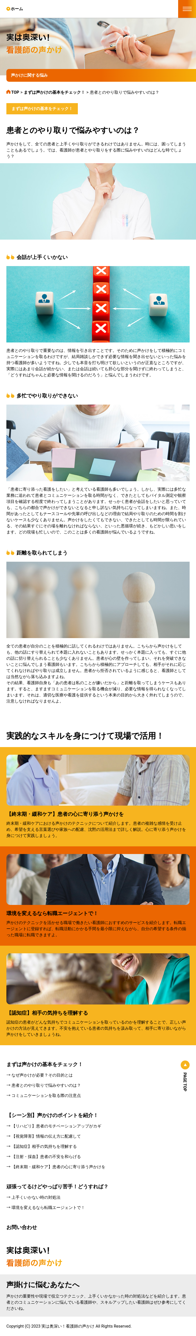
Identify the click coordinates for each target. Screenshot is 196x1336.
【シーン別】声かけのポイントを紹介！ (52, 1115)
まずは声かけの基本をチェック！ (42, 108)
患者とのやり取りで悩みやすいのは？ (46, 1085)
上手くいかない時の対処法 (35, 1197)
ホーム (17, 8)
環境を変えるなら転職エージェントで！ (52, 913)
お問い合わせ (21, 1227)
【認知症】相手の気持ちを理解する (47, 1013)
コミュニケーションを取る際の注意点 (46, 1095)
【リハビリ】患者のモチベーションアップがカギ (56, 1126)
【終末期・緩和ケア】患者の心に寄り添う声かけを (65, 814)
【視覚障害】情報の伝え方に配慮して (46, 1136)
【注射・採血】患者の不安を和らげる (46, 1156)
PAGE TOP (184, 1081)
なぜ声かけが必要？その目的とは (42, 1075)
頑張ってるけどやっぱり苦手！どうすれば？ (57, 1186)
